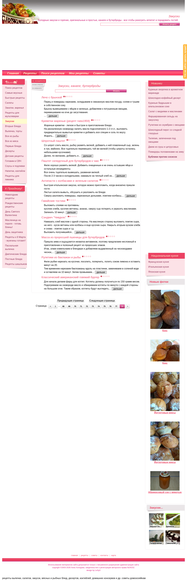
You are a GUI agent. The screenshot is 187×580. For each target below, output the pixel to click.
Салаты (9, 103)
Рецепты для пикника (12, 178)
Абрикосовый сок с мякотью (165, 491)
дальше (53, 116)
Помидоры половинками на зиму (166, 152)
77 (116, 306)
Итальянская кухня (158, 267)
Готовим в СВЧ (13, 161)
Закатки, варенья (14, 108)
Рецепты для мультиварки (12, 114)
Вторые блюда (13, 126)
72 (87, 306)
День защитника (14, 232)
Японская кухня (156, 272)
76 (110, 306)
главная (74, 555)
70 (75, 306)
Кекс (165, 329)
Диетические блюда (16, 254)
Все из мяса (11, 141)
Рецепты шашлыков (16, 264)
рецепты (84, 555)
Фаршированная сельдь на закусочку (163, 118)
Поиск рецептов (53, 73)
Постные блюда (13, 259)
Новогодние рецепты (11, 196)
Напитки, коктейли (15, 171)
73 (93, 306)
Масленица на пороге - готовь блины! (13, 223)
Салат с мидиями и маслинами (165, 111)
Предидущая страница (70, 300)
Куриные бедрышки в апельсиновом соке (159, 105)
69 (69, 306)
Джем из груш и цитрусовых (163, 147)
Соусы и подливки (15, 166)
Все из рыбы (12, 136)
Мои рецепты (79, 73)
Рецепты (30, 73)
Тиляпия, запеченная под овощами (162, 140)
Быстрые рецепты (15, 98)
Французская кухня (158, 262)
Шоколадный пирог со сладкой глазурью (165, 132)
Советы (99, 73)
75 (104, 306)
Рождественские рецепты (14, 205)
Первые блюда (13, 146)
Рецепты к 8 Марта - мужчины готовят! (15, 239)
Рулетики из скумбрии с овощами (166, 125)
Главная (13, 73)
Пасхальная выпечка (11, 247)
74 (99, 306)
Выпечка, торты (13, 131)
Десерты (9, 151)
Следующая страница (102, 300)
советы (94, 555)
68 (63, 306)
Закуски (9, 121)
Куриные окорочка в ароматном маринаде (165, 91)
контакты (104, 555)
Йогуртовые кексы (165, 411)
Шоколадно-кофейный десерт (164, 98)
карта (113, 555)
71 (81, 306)
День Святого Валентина (12, 213)
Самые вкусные (13, 93)
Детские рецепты (14, 156)
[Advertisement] (93, 48)
